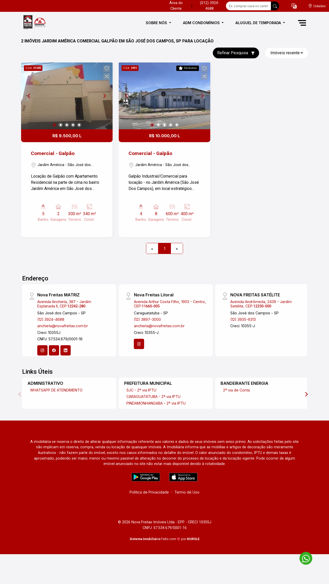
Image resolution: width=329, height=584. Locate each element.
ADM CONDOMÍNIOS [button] (202, 23)
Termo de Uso (186, 492)
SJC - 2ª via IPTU (141, 390)
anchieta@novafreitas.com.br (62, 326)
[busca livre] (275, 6)
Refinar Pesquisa (236, 52)
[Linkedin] (65, 350)
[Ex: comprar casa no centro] (248, 6)
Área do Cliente (176, 6)
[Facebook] (54, 350)
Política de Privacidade (149, 492)
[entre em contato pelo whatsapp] (303, 557)
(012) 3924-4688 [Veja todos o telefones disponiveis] (209, 6)
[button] (294, 6)
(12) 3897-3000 (147, 319)
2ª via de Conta (236, 390)
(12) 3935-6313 (243, 319)
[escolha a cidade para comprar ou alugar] (317, 6)
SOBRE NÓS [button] (157, 23)
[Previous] (29, 96)
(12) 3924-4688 (50, 319)
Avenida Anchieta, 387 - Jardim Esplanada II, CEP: (64, 303)
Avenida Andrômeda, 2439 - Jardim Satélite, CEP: (261, 303)
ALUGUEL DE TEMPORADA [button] (258, 23)
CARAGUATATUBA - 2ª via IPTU (153, 396)
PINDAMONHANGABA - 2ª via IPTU (156, 403)
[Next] (104, 96)
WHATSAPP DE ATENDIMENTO (56, 390)
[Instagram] (42, 350)
